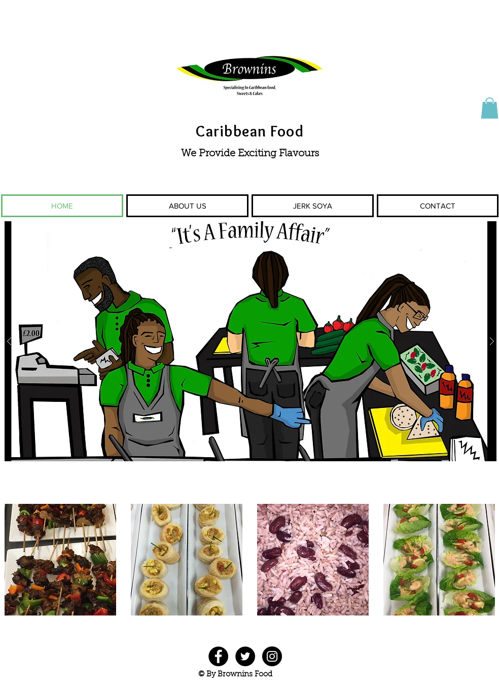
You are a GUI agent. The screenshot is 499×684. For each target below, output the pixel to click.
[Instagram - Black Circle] (272, 656)
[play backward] (13, 559)
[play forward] (485, 559)
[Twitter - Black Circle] (245, 656)
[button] (489, 108)
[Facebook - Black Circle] (218, 656)
